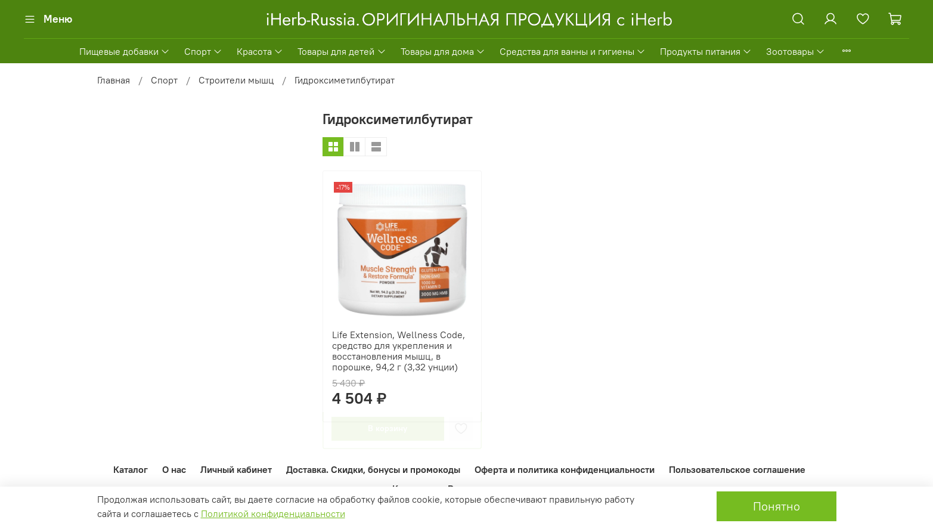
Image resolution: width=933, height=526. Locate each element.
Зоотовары (795, 51)
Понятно (776, 506)
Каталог (130, 469)
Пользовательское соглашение (737, 469)
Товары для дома (443, 51)
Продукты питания (706, 51)
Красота (260, 51)
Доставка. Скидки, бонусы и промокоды (373, 469)
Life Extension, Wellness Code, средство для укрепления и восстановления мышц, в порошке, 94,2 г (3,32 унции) (398, 351)
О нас (174, 469)
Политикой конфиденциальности (273, 513)
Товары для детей (341, 51)
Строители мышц (236, 80)
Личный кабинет (236, 469)
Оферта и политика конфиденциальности (565, 469)
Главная (113, 80)
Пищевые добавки (124, 51)
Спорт (203, 51)
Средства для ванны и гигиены (573, 51)
